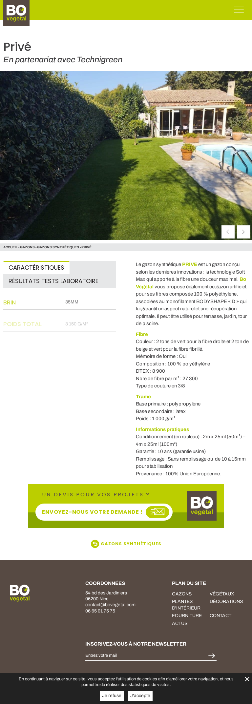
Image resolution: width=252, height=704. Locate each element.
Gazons (182, 593)
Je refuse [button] (111, 695)
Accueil (10, 247)
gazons (27, 247)
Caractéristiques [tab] (36, 267)
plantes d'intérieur (186, 605)
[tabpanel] (59, 336)
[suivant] (243, 231)
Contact (220, 615)
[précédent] (228, 231)
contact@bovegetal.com (110, 604)
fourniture (187, 615)
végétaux (222, 593)
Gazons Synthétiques (58, 247)
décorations (226, 601)
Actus (179, 623)
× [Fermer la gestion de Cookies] (247, 678)
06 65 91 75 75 (100, 611)
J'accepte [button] (140, 695)
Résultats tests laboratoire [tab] (53, 281)
